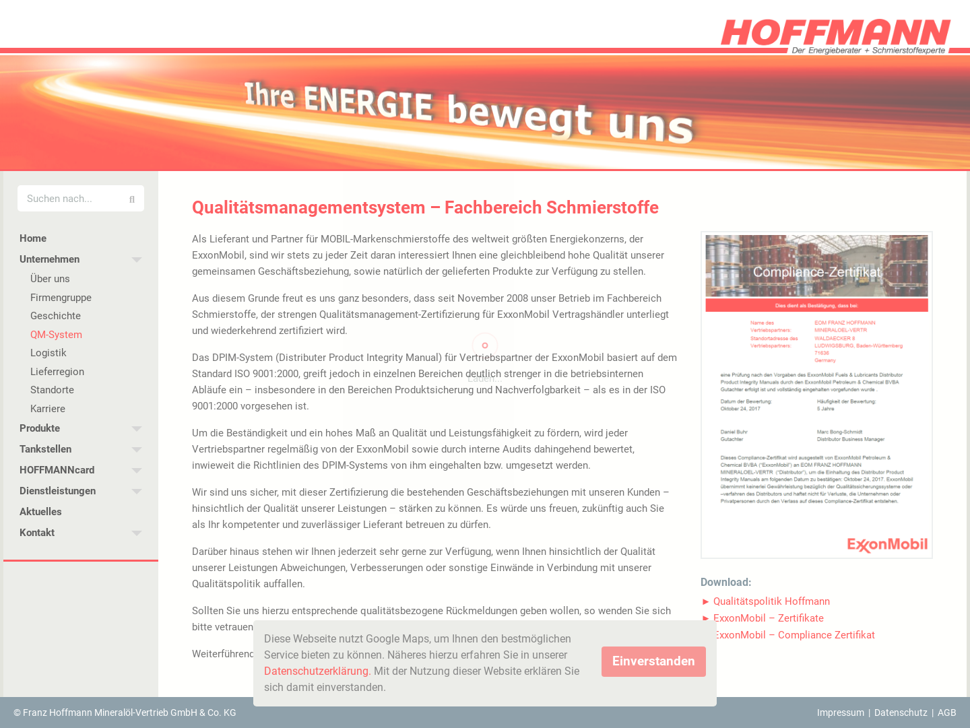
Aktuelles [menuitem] (41, 512)
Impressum (840, 712)
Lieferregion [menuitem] (57, 372)
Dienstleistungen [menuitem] (58, 491)
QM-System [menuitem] (56, 335)
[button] (766, 601)
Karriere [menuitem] (47, 409)
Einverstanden (653, 661)
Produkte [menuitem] (40, 428)
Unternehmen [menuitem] (49, 259)
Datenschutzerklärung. (317, 671)
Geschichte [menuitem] (55, 316)
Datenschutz (901, 712)
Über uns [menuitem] (50, 279)
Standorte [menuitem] (52, 390)
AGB (947, 712)
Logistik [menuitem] (48, 353)
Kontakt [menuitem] (37, 533)
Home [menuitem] (33, 238)
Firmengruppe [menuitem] (61, 298)
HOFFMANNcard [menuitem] (57, 470)
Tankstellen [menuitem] (45, 449)
